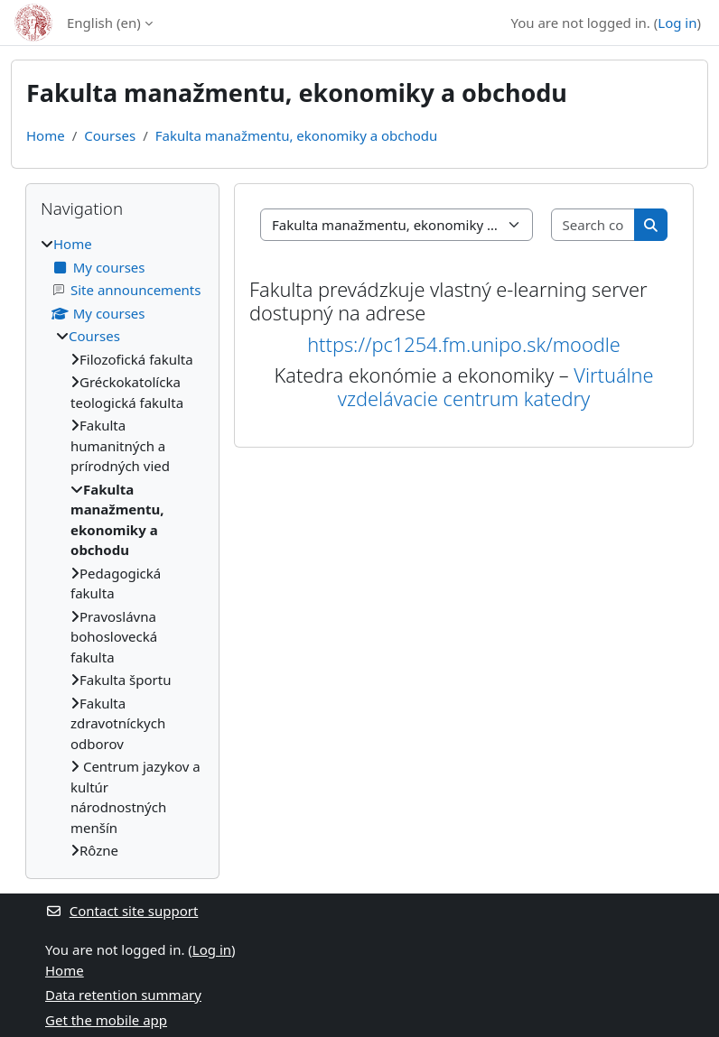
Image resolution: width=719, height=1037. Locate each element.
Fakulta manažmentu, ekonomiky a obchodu (296, 135)
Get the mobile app (106, 1020)
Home (45, 135)
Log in (677, 23)
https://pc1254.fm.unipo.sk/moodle (464, 344)
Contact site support (121, 911)
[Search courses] (594, 225)
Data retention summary (123, 995)
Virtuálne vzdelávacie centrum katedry (496, 387)
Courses (109, 135)
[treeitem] (122, 547)
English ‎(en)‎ (104, 23)
